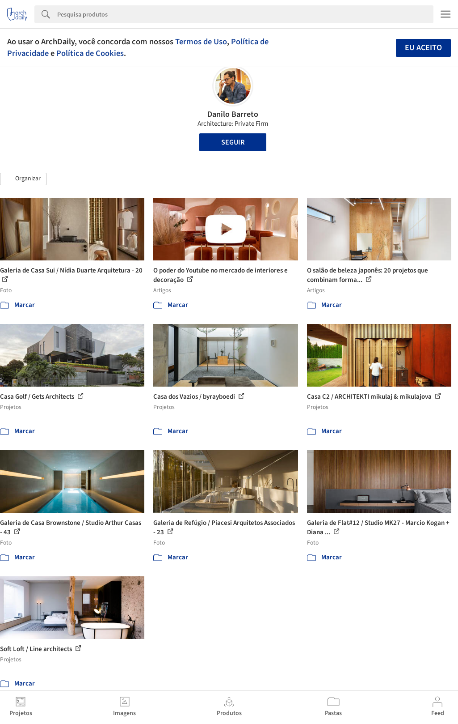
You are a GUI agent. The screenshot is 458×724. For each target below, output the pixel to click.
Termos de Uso (201, 41)
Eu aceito (423, 47)
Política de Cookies (90, 53)
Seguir (232, 142)
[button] (23, 179)
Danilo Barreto (232, 114)
